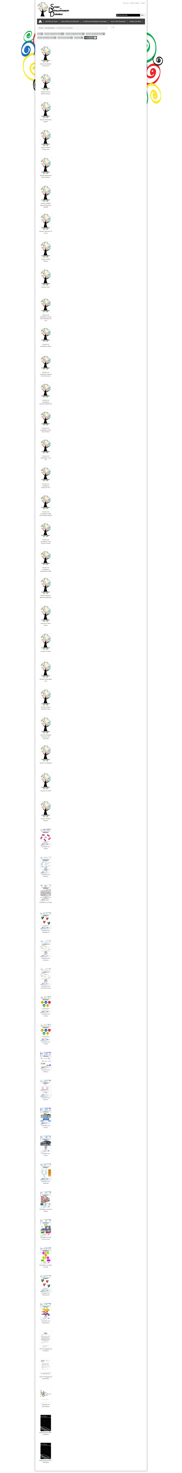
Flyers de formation (65, 38)
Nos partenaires (118, 21)
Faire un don (135, 21)
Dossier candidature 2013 (54, 34)
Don (40, 34)
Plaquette (78, 38)
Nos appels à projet (70, 21)
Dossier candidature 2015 (95, 34)
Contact (143, 3)
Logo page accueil (53, 9)
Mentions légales (135, 3)
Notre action (51, 21)
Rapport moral (90, 38)
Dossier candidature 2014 (75, 34)
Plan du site (126, 3)
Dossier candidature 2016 (47, 38)
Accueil (40, 22)
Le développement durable (95, 21)
